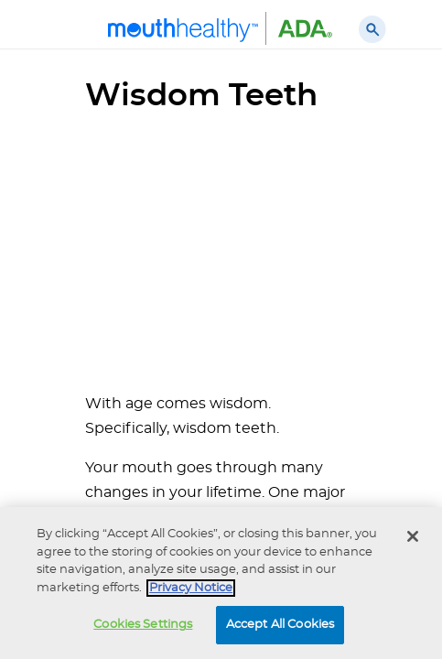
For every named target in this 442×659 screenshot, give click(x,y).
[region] (221, 583)
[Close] (413, 536)
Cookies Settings (142, 625)
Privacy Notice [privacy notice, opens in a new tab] (190, 588)
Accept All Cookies (280, 625)
